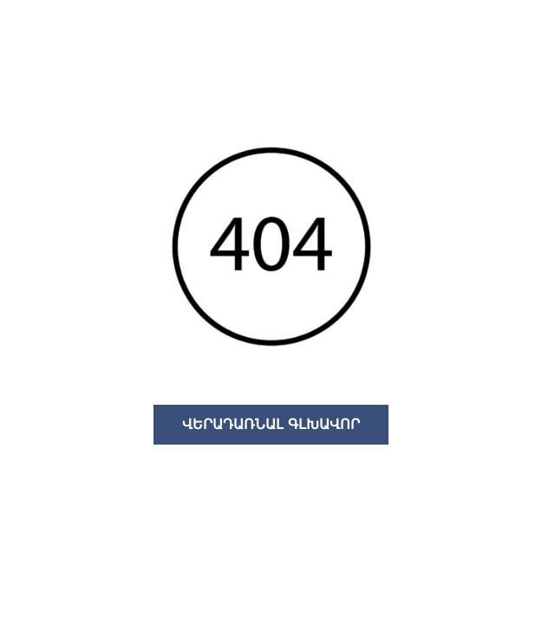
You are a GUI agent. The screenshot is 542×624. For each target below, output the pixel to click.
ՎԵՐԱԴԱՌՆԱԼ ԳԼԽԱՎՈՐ (270, 424)
